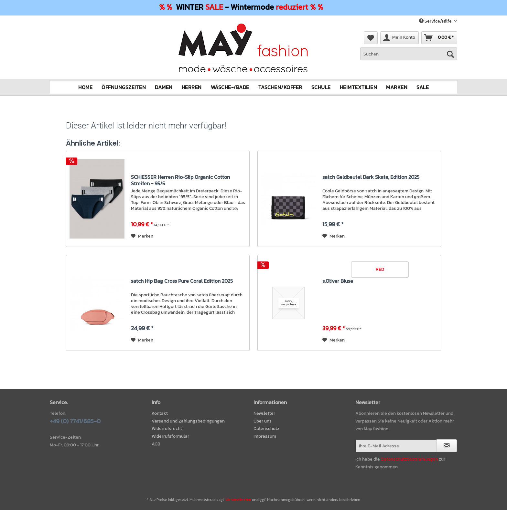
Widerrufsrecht (167, 428)
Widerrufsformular (170, 436)
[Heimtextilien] (358, 86)
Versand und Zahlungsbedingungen (188, 420)
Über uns (262, 420)
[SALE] (422, 86)
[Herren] (191, 86)
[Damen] (163, 86)
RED (380, 269)
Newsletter (264, 413)
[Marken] (397, 86)
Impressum (264, 436)
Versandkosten (238, 500)
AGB (156, 444)
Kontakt (160, 413)
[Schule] (321, 86)
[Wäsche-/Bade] (230, 86)
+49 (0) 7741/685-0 (75, 420)
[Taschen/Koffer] (280, 86)
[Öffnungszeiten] (123, 86)
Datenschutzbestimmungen (409, 458)
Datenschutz (266, 428)
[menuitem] (408, 57)
